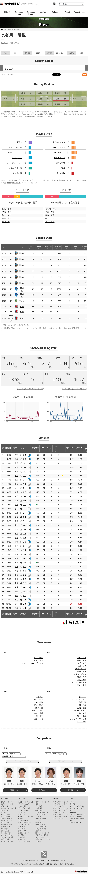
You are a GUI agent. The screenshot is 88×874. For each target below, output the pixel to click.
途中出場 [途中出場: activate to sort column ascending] (48, 247)
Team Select (79, 12)
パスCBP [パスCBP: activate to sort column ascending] (78, 449)
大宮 (16, 455)
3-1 (24, 480)
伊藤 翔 (82, 702)
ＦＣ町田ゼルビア (6, 816)
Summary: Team (19, 13)
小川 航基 (81, 705)
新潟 (16, 517)
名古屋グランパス (6, 825)
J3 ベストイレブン (58, 818)
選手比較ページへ (65, 761)
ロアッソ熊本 (39, 837)
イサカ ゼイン (79, 674)
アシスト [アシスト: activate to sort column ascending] (56, 448)
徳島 (16, 513)
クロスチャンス (58, 147)
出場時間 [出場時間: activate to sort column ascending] (57, 247)
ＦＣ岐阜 (38, 816)
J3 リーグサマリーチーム (60, 814)
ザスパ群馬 (38, 806)
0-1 (24, 505)
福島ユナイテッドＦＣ (42, 802)
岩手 (16, 521)
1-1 (24, 467)
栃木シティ (21, 814)
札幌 (22, 307)
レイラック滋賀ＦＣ (41, 818)
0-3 (24, 517)
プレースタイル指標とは (77, 814)
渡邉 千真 (81, 716)
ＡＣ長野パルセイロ (41, 812)
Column (55, 12)
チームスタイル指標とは (77, 816)
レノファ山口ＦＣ (40, 827)
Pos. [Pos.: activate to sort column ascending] (43, 449)
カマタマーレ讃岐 (40, 829)
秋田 (16, 509)
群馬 (16, 500)
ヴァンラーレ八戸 (23, 804)
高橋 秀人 (81, 660)
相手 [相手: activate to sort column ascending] (15, 449)
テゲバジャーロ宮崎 (24, 841)
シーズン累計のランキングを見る (74, 389)
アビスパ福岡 (5, 839)
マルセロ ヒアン (79, 710)
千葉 (16, 484)
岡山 (16, 467)
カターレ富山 (22, 827)
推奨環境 (32, 860)
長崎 (16, 459)
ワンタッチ (15, 147)
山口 (16, 525)
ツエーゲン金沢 (40, 814)
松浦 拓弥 (38, 702)
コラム (72, 802)
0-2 (24, 583)
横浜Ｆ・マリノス (6, 820)
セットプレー (14, 163)
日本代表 (72, 804)
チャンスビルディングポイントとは (30, 389)
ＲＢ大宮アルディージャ (25, 816)
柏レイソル (4, 810)
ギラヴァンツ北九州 (41, 835)
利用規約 (25, 860)
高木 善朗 (49, 218)
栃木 (16, 492)
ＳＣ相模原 (38, 808)
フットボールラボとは (77, 806)
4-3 (24, 608)
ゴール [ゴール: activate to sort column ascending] (66, 247)
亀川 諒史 (81, 671)
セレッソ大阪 (5, 831)
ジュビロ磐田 (22, 829)
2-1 (24, 471)
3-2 (24, 455)
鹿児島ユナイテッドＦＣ (43, 839)
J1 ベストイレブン (58, 806)
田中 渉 (6, 222)
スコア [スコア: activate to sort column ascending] (23, 449)
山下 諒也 (81, 722)
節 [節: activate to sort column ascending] (3, 449)
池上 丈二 (6, 215)
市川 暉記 (38, 658)
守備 (63, 168)
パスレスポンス (15, 168)
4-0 (24, 558)
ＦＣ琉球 (38, 841)
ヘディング (15, 152)
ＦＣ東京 (3, 812)
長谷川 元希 (50, 209)
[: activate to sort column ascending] (8, 247)
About (67, 12)
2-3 (24, 562)
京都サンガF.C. (5, 827)
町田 (16, 496)
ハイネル (39, 697)
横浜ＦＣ (21, 818)
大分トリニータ (23, 839)
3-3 (24, 500)
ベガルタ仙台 (22, 806)
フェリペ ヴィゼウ (78, 719)
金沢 (16, 534)
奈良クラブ (38, 822)
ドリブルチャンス (57, 142)
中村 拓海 (81, 658)
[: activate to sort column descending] (3, 247)
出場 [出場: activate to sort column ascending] (30, 247)
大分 (16, 600)
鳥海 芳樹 (49, 215)
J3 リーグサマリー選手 (60, 816)
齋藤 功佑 (38, 705)
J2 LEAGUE (21, 798)
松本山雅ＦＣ (39, 810)
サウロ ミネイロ (79, 699)
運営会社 (53, 860)
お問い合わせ (61, 860)
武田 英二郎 (80, 669)
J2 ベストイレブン (58, 812)
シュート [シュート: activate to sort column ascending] (75, 247)
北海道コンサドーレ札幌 (25, 802)
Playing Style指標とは (12, 183)
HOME (7, 12)
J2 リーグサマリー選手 (60, 810)
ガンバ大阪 (4, 829)
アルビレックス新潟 (24, 825)
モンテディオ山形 (23, 810)
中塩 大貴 (81, 680)
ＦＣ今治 (21, 835)
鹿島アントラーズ (6, 802)
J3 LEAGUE (39, 798)
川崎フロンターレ (6, 818)
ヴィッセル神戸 (6, 833)
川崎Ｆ (22, 253)
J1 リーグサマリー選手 (60, 804)
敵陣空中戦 (17, 173)
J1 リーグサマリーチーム (60, 802)
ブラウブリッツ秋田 (24, 808)
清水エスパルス (6, 822)
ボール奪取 (60, 173)
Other (71, 798)
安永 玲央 (38, 699)
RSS (84, 74)
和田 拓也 (81, 666)
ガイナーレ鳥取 (40, 825)
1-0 (24, 459)
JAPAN (43, 12)
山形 (16, 476)
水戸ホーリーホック (7, 804)
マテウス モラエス (78, 682)
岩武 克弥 (81, 677)
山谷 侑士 (81, 713)
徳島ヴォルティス (23, 833)
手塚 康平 (38, 716)
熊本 (16, 505)
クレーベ (82, 697)
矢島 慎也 (6, 209)
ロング (17, 158)
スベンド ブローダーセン (32, 663)
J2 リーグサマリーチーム (60, 808)
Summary (56, 798)
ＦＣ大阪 (38, 820)
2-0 (24, 542)
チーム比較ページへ (22, 761)
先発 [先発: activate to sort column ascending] (39, 247)
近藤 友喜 (38, 719)
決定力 (19, 142)
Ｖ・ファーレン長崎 (7, 841)
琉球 (16, 480)
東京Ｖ (22, 301)
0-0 (24, 492)
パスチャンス (59, 152)
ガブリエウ (81, 663)
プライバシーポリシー (43, 860)
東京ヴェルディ (6, 814)
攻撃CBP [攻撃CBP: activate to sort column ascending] (69, 449)
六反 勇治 (38, 660)
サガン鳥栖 (21, 837)
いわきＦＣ (21, 812)
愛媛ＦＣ (38, 831)
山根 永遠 (81, 708)
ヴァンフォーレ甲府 (24, 822)
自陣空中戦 (60, 163)
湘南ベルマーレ (23, 820)
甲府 (16, 471)
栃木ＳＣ (38, 804)
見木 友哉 (6, 212)
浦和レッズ (4, 806)
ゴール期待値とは (75, 822)
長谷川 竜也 (37, 710)
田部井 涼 (38, 708)
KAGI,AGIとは (74, 812)
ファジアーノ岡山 (6, 835)
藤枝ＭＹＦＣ (22, 831)
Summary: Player (31, 13)
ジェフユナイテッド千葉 (8, 808)
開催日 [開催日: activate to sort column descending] (8, 449)
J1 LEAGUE (4, 798)
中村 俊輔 (38, 713)
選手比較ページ (15, 790)
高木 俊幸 (49, 222)
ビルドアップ (59, 158)
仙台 (16, 488)
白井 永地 (6, 218)
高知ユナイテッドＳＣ (42, 833)
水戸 (16, 463)
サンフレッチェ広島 (7, 837)
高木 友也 (81, 685)
